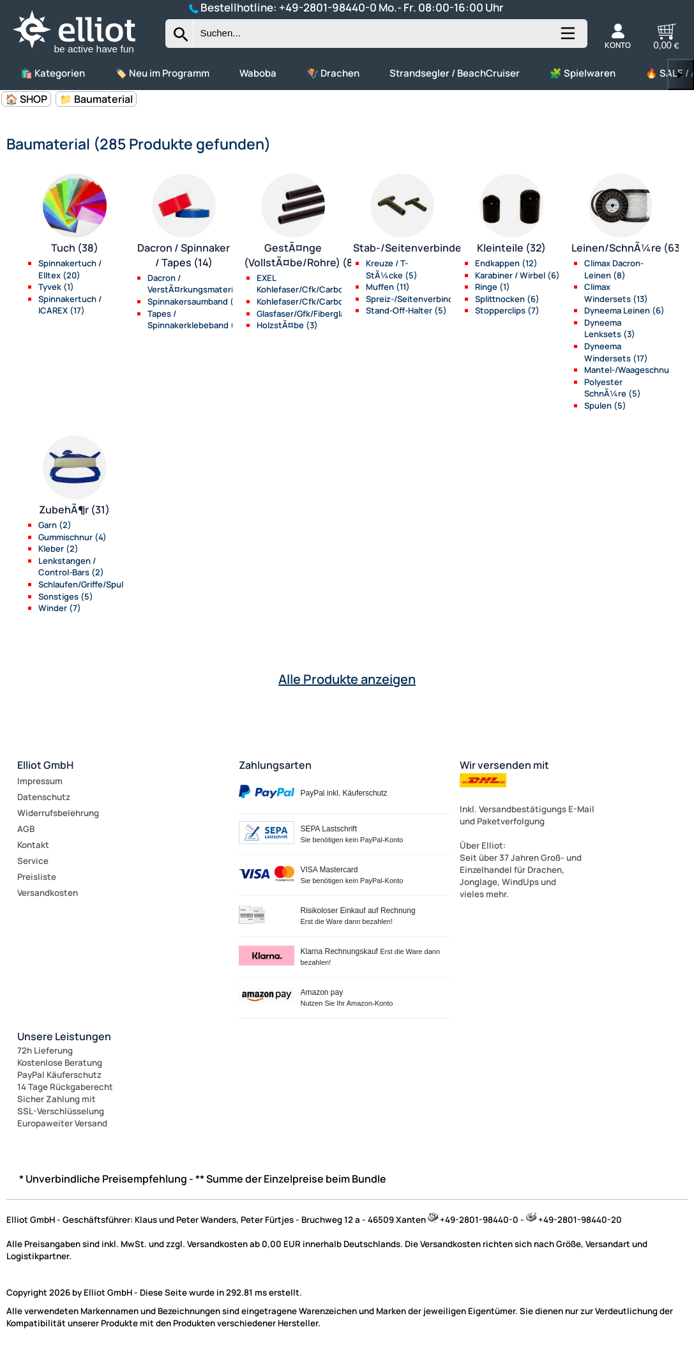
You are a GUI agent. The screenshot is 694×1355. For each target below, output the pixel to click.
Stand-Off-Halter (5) (406, 310)
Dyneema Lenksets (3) (609, 328)
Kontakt (33, 845)
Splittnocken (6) (507, 299)
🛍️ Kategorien (52, 73)
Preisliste (36, 876)
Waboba (257, 73)
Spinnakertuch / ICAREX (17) (70, 305)
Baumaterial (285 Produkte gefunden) (138, 143)
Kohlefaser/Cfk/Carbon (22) (312, 301)
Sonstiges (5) (65, 596)
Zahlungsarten (275, 765)
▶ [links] (680, 74)
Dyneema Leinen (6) (624, 310)
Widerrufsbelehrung (58, 813)
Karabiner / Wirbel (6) (517, 275)
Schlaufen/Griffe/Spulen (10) (94, 584)
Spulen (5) (605, 405)
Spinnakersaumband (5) (195, 301)
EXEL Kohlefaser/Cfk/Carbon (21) (311, 284)
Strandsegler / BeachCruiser (454, 73)
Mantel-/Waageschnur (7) (635, 369)
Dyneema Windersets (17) (616, 352)
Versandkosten (47, 892)
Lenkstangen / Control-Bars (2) (71, 567)
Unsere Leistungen (64, 1036)
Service (33, 861)
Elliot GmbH (45, 765)
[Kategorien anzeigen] (567, 38)
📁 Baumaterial (96, 99)
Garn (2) (55, 525)
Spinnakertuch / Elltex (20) (70, 269)
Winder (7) (59, 608)
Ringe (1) (492, 286)
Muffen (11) (388, 286)
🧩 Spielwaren (582, 73)
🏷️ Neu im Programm (162, 73)
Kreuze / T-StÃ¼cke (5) (392, 269)
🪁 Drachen (332, 73)
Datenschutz (43, 797)
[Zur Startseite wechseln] (85, 54)
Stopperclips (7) (507, 310)
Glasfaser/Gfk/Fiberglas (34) (312, 313)
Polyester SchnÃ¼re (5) (612, 388)
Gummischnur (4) (72, 537)
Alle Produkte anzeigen (347, 679)
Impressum (40, 781)
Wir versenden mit (504, 765)
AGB (25, 829)
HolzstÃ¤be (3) (287, 325)
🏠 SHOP (26, 99)
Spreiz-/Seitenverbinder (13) (422, 299)
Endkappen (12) (506, 263)
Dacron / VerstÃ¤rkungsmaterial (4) (200, 284)
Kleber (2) (58, 548)
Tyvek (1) (56, 286)
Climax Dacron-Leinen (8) (614, 269)
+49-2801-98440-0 (328, 7)
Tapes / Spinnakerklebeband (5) (195, 319)
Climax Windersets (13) (616, 293)
